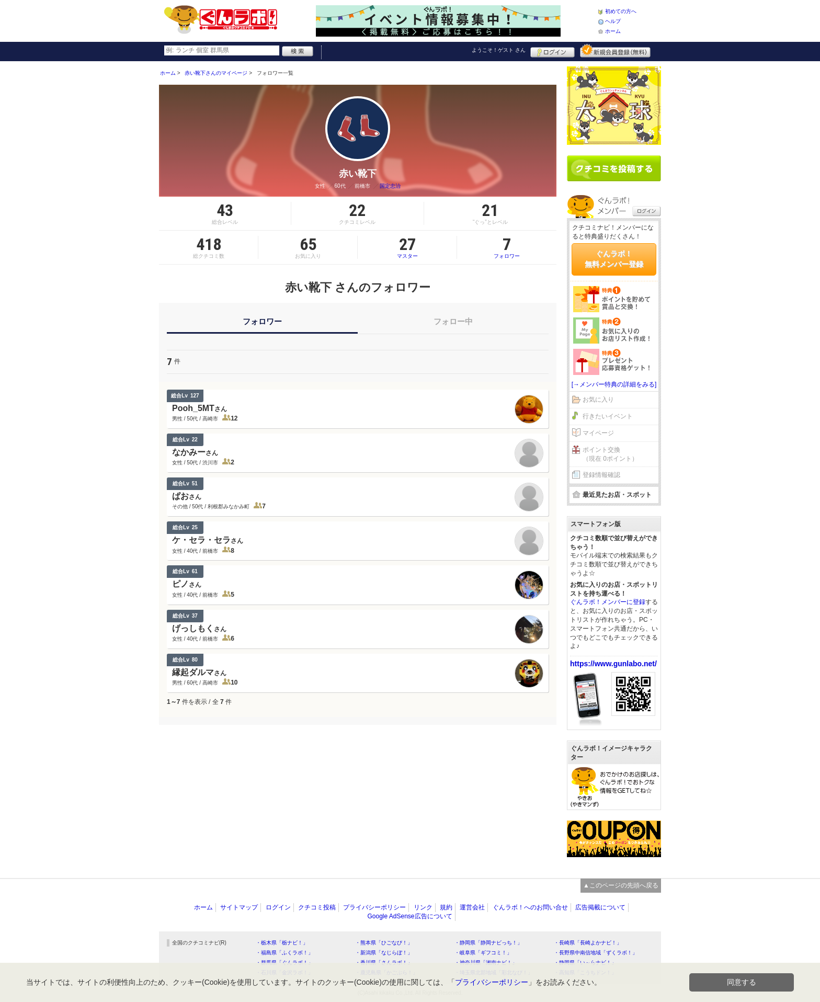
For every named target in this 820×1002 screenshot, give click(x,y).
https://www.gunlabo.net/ (613, 663)
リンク (423, 907)
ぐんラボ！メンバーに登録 (607, 602)
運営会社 (472, 907)
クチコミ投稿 (317, 907)
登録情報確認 (601, 475)
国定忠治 (390, 186)
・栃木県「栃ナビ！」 (282, 943)
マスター (407, 247)
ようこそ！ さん (499, 50)
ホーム (613, 31)
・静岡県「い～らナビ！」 (585, 962)
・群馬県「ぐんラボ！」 (284, 962)
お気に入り (598, 399)
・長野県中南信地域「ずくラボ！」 (595, 952)
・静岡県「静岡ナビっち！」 (488, 943)
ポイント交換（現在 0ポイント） (610, 454)
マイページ (598, 433)
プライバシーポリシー (374, 907)
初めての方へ (620, 11)
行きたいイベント (608, 416)
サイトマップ (239, 907)
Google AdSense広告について (409, 916)
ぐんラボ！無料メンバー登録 (614, 258)
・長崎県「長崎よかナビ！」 (588, 943)
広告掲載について (600, 907)
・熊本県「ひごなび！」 (384, 943)
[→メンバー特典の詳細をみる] (614, 384)
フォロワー (506, 247)
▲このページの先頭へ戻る (620, 885)
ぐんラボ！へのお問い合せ (530, 907)
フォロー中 (453, 321)
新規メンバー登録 (615, 51)
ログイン (552, 51)
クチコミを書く (614, 168)
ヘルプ (613, 21)
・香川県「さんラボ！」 (384, 962)
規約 (446, 907)
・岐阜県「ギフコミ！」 (483, 952)
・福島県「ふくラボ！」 (284, 952)
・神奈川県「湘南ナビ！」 (485, 962)
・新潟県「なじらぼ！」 (384, 952)
